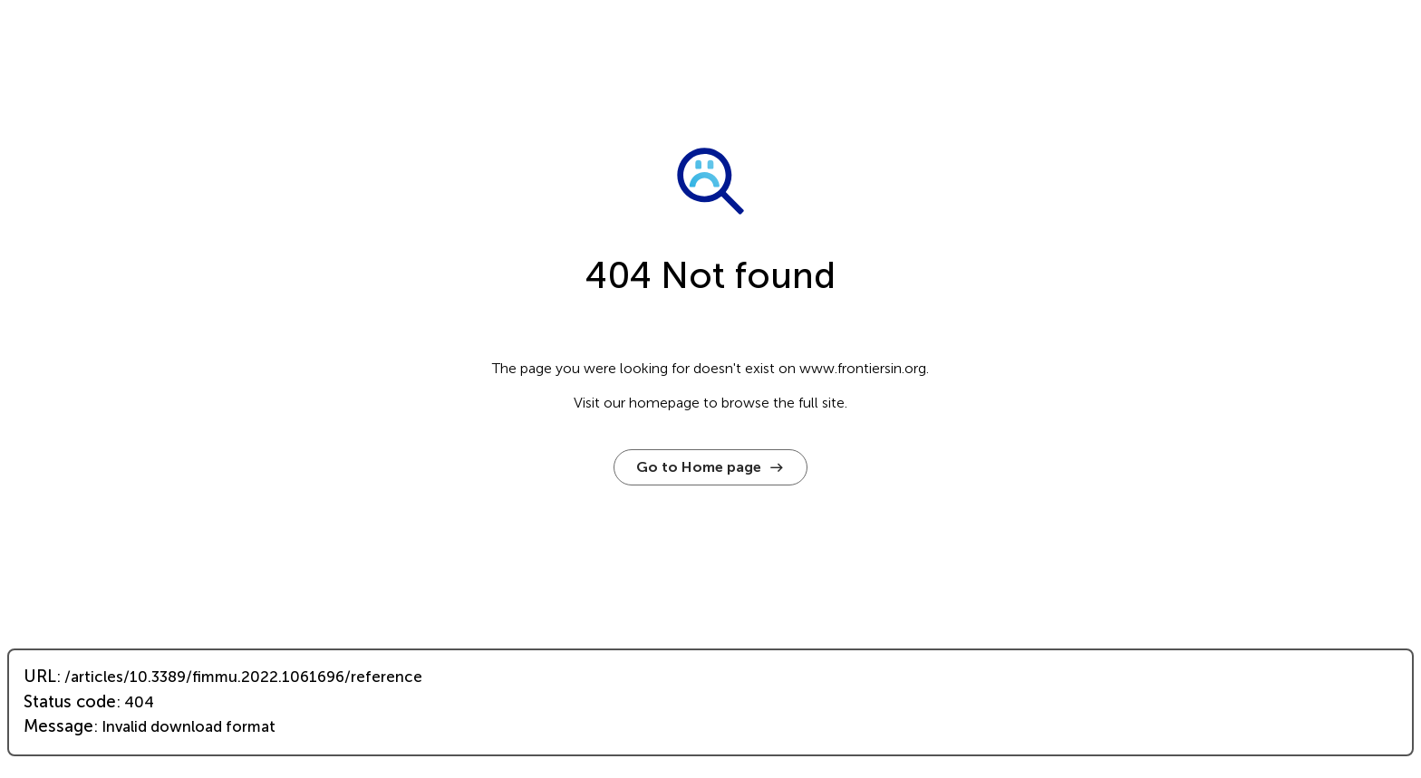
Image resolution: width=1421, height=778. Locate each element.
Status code (70, 702)
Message (58, 726)
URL (40, 677)
